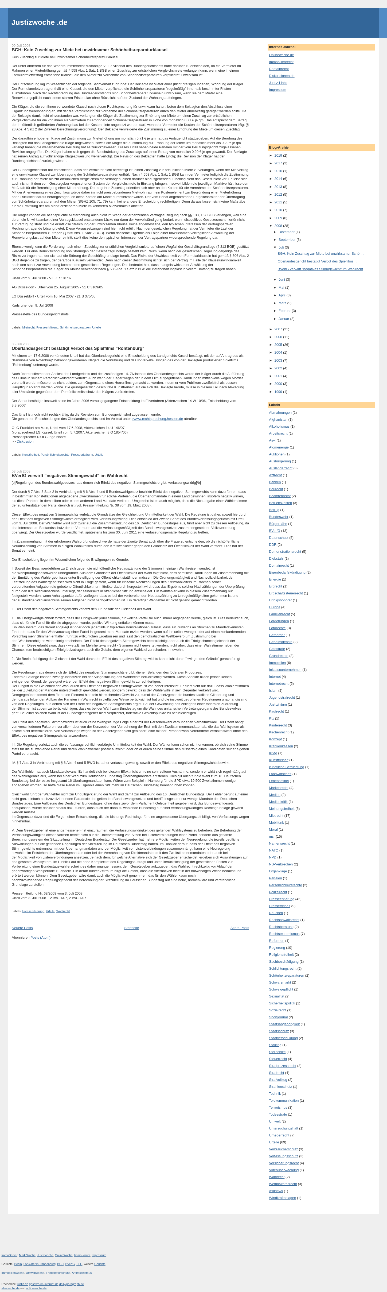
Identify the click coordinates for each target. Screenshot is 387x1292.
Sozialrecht (277, 1010)
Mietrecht (28, 327)
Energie (275, 579)
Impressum (277, 90)
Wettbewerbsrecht (283, 1184)
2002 (278, 368)
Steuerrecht (278, 1059)
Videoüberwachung (284, 1170)
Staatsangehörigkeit (284, 1024)
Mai (282, 287)
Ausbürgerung (280, 461)
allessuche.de (11, 1288)
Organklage (278, 871)
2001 (278, 376)
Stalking (275, 1045)
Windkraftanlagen (282, 1198)
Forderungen (279, 621)
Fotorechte (277, 628)
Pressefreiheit (279, 906)
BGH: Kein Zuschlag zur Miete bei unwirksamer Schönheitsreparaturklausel (89, 49)
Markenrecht (278, 788)
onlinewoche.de (36, 1288)
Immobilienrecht (281, 62)
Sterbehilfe (277, 1052)
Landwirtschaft (280, 774)
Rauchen (276, 913)
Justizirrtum (278, 704)
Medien (274, 795)
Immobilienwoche (13, 1272)
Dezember (287, 232)
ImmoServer (10, 1255)
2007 (278, 329)
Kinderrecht (278, 725)
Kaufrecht (276, 711)
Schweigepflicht (281, 989)
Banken (275, 482)
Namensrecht (279, 843)
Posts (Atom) (40, 937)
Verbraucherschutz (283, 1149)
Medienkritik (278, 802)
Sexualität (276, 996)
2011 (278, 202)
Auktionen (276, 454)
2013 (278, 187)
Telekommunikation (284, 1100)
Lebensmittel (279, 781)
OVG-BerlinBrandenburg (40, 1264)
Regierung (277, 948)
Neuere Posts (22, 928)
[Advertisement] (293, 118)
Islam (273, 690)
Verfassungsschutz (283, 1156)
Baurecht (276, 489)
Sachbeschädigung (284, 962)
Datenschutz (278, 538)
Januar (284, 319)
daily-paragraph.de (71, 1284)
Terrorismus (278, 1107)
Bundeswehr (278, 517)
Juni (282, 279)
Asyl (272, 440)
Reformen (276, 941)
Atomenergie (279, 447)
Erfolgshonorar (280, 600)
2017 (278, 163)
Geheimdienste (280, 642)
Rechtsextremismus (284, 934)
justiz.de (22, 1284)
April (283, 295)
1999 (278, 392)
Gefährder (277, 635)
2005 (278, 345)
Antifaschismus (82, 1272)
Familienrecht (279, 614)
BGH (60, 1264)
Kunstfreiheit (30, 454)
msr (272, 836)
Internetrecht (278, 684)
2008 (278, 226)
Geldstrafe (277, 649)
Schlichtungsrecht (282, 968)
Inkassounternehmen (285, 670)
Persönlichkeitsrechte (55, 454)
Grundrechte (278, 656)
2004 (278, 352)
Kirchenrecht (278, 732)
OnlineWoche (63, 1255)
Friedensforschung (58, 1272)
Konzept (275, 739)
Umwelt (274, 1121)
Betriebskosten (280, 503)
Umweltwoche (35, 1272)
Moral (273, 829)
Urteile (96, 327)
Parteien (275, 878)
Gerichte (99, 1264)
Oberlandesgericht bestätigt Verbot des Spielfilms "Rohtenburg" (78, 348)
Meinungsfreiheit (281, 809)
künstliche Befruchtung (286, 767)
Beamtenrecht (280, 496)
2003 (278, 360)
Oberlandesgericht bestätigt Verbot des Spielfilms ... (317, 261)
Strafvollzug (278, 1080)
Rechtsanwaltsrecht (284, 920)
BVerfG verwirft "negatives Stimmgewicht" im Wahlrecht (70, 475)
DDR (272, 545)
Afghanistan (278, 419)
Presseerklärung (47, 327)
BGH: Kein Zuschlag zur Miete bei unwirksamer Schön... (321, 254)
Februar (285, 311)
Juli (282, 247)
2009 (278, 218)
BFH (79, 1264)
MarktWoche (27, 1255)
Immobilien (277, 663)
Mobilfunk (276, 823)
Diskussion (25, 441)
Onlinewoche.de (281, 55)
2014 (278, 179)
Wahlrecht (63, 911)
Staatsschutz (279, 1031)
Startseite (131, 928)
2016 (278, 171)
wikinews (276, 1191)
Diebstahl (276, 558)
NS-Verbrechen (281, 864)
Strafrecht (276, 1073)
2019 (278, 155)
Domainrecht (279, 69)
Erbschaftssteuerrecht (286, 593)
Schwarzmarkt (280, 982)
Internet (275, 677)
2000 (278, 384)
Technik (275, 1094)
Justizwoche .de (39, 22)
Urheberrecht (279, 1135)
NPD (272, 857)
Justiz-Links (278, 83)
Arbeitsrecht (278, 433)
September (287, 240)
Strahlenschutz (280, 1087)
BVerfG (274, 531)
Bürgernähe (278, 524)
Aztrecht (275, 475)
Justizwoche (45, 1255)
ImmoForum (82, 1255)
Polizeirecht (278, 892)
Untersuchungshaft (283, 1128)
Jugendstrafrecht (282, 697)
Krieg (273, 753)
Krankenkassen (281, 746)
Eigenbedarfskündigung (287, 572)
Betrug (274, 510)
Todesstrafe (278, 1114)
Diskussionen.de (281, 76)
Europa (274, 607)
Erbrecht (275, 586)
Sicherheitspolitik (282, 1003)
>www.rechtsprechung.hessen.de (157, 419)
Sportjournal (278, 1017)
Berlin (18, 1264)
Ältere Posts (239, 928)
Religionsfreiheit (281, 955)
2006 (278, 337)
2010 (278, 210)
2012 (278, 194)
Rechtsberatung (281, 927)
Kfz (271, 718)
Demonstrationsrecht (285, 552)
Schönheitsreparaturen (75, 327)
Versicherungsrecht (284, 1163)
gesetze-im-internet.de (43, 1284)
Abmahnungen (280, 413)
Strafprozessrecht (282, 1066)
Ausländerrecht (280, 468)
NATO (273, 850)
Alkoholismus (279, 426)
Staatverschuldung (283, 1038)
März (283, 303)
